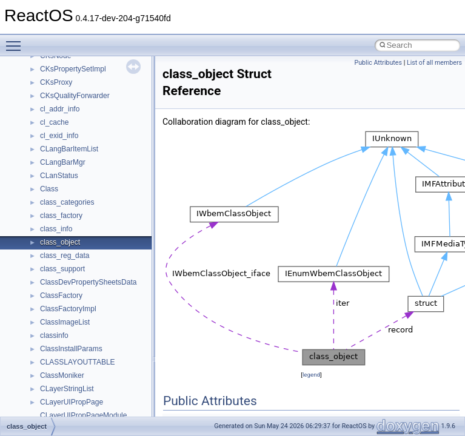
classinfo (54, 335)
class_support (62, 269)
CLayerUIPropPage (71, 402)
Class (49, 189)
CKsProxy (56, 82)
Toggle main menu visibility (16, 41)
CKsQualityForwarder (75, 95)
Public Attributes (378, 63)
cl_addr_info (59, 109)
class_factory (61, 215)
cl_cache (54, 122)
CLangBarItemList (69, 149)
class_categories (67, 202)
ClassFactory (61, 295)
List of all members (434, 63)
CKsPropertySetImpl (73, 69)
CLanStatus (59, 175)
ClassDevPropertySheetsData (88, 282)
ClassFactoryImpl (68, 309)
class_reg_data (64, 255)
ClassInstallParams (71, 349)
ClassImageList (65, 322)
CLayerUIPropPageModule (83, 415)
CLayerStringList (67, 389)
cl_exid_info (59, 135)
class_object (60, 242)
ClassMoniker (62, 375)
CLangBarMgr (62, 162)
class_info (56, 229)
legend (311, 374)
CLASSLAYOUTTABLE (77, 362)
